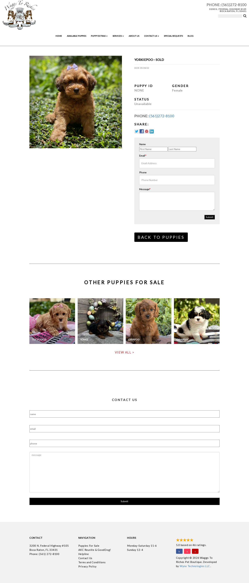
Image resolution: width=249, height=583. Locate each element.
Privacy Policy (87, 566)
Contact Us (151, 36)
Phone (143, 172)
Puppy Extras (99, 36)
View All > (124, 352)
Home (59, 36)
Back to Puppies (161, 237)
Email (142, 155)
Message (145, 189)
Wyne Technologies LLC (195, 566)
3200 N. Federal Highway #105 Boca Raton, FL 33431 (227, 10)
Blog (190, 36)
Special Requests (173, 36)
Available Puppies (76, 36)
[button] (36, 102)
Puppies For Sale (88, 545)
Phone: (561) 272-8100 (44, 553)
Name (142, 144)
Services (118, 36)
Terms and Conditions (92, 562)
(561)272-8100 (234, 4)
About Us (134, 36)
